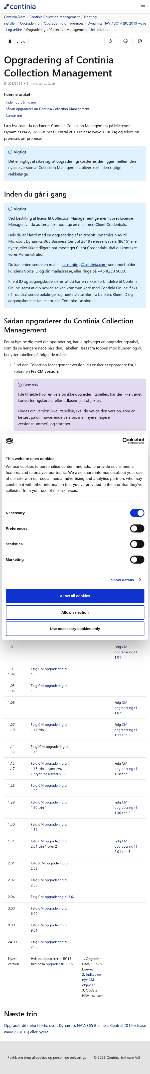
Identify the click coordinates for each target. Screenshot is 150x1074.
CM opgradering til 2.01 (125, 846)
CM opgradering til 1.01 (125, 652)
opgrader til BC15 (59, 963)
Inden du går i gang (21, 102)
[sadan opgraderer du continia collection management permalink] (50, 329)
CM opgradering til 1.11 (125, 729)
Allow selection (75, 612)
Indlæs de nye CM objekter (91, 979)
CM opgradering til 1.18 (125, 768)
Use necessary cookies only (75, 628)
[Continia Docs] (20, 6)
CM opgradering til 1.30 (125, 807)
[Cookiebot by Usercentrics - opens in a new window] (122, 441)
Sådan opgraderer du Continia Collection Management (47, 108)
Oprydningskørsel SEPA (49, 773)
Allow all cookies (75, 596)
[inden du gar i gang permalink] (70, 193)
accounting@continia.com (84, 264)
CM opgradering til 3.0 (55, 896)
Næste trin (14, 115)
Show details (122, 580)
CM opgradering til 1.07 (125, 707)
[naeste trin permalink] (40, 1013)
